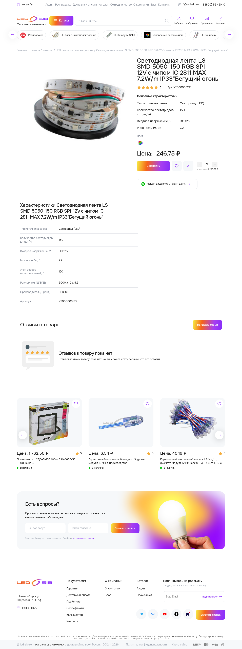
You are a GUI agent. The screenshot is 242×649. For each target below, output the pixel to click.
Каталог (103, 4)
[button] (22, 434)
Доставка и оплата (85, 4)
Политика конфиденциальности (146, 644)
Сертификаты (75, 607)
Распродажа (63, 4)
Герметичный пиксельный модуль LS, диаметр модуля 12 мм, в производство (118, 460)
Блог (153, 4)
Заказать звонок (125, 527)
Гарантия (72, 588)
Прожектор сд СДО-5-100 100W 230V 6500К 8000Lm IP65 (46, 460)
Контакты (164, 4)
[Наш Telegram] (141, 614)
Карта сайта (179, 644)
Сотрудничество (121, 4)
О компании (141, 4)
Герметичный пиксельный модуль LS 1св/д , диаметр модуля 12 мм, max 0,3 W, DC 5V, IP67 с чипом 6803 (191, 460)
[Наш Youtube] (165, 614)
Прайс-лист (74, 601)
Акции (49, 4)
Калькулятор (75, 614)
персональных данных (83, 537)
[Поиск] (167, 20)
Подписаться (209, 596)
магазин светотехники (49, 644)
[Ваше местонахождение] (25, 4)
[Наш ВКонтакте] (153, 614)
